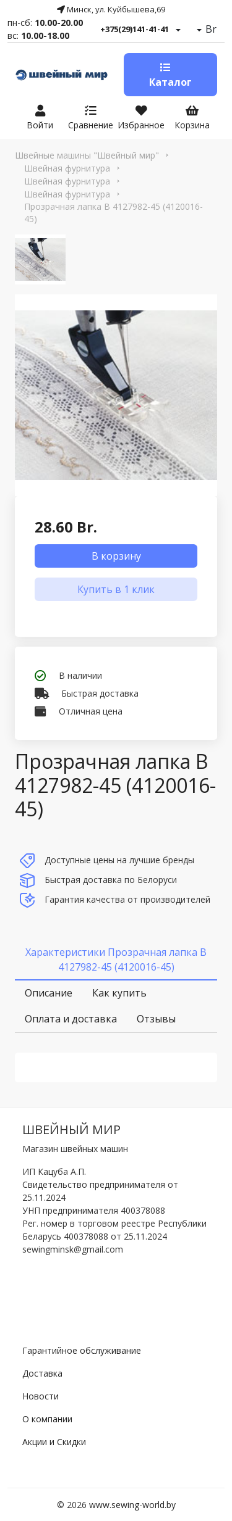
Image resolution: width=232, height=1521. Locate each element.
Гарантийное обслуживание (81, 1350)
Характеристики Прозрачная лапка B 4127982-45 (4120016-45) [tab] (116, 959)
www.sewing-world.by (132, 1505)
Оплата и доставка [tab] (71, 1019)
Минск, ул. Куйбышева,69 (111, 9)
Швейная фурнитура (67, 168)
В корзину (116, 556)
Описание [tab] (48, 993)
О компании (47, 1419)
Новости (40, 1396)
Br (210, 29)
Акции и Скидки (54, 1442)
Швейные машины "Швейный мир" (87, 155)
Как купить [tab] (119, 993)
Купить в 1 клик (116, 589)
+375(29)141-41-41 (134, 29)
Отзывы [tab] (156, 1019)
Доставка (42, 1373)
